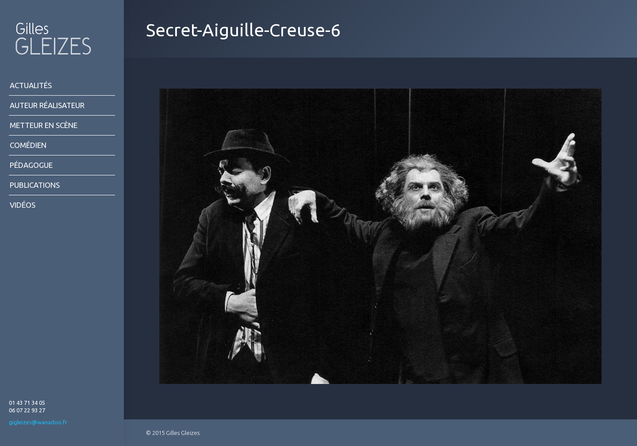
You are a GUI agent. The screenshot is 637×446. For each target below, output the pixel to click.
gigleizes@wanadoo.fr (38, 422)
